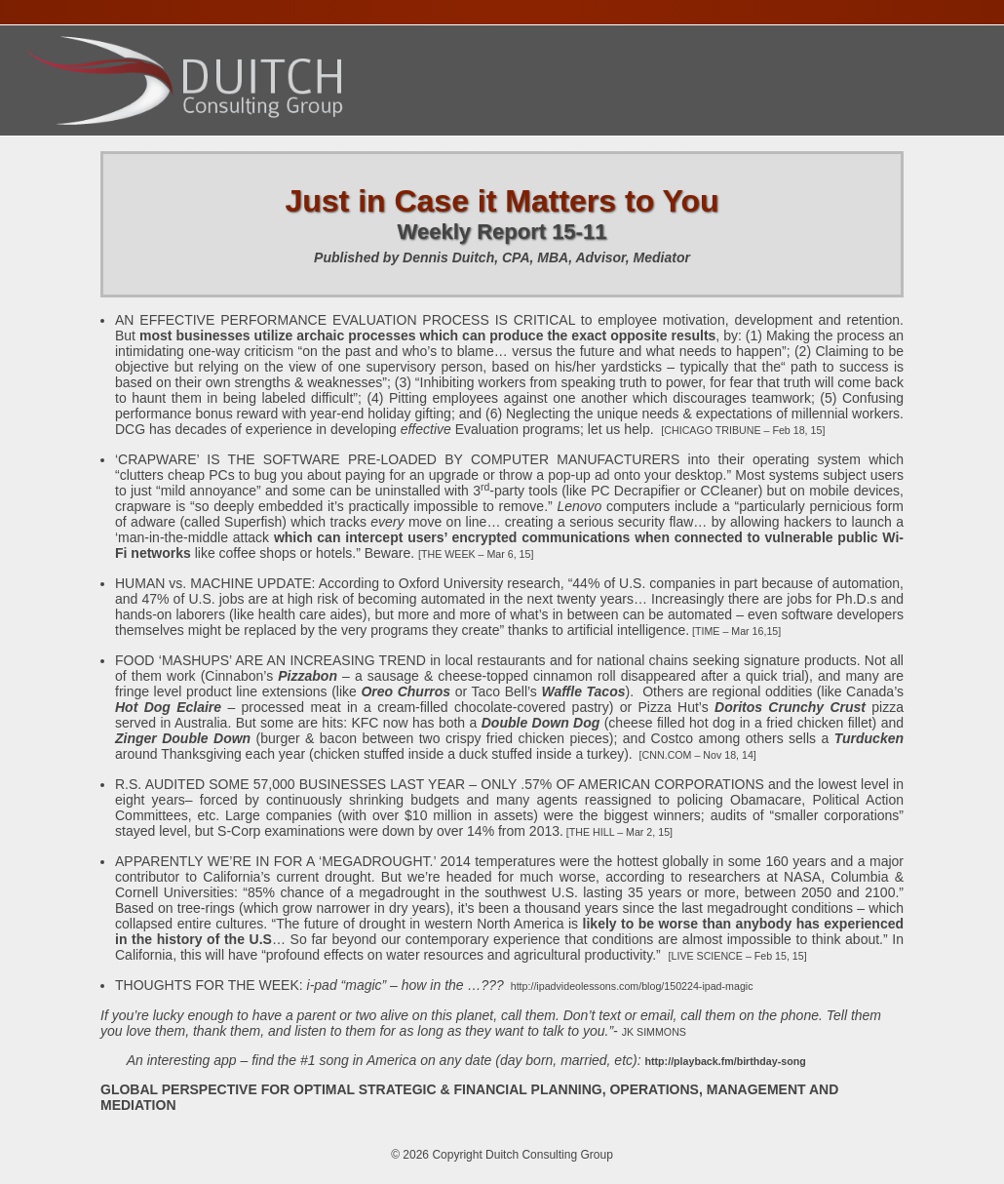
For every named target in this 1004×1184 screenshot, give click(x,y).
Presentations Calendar (403, 144)
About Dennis (144, 144)
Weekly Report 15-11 (502, 231)
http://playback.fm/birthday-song (725, 1061)
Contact (676, 144)
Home (50, 144)
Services (252, 144)
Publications (571, 144)
